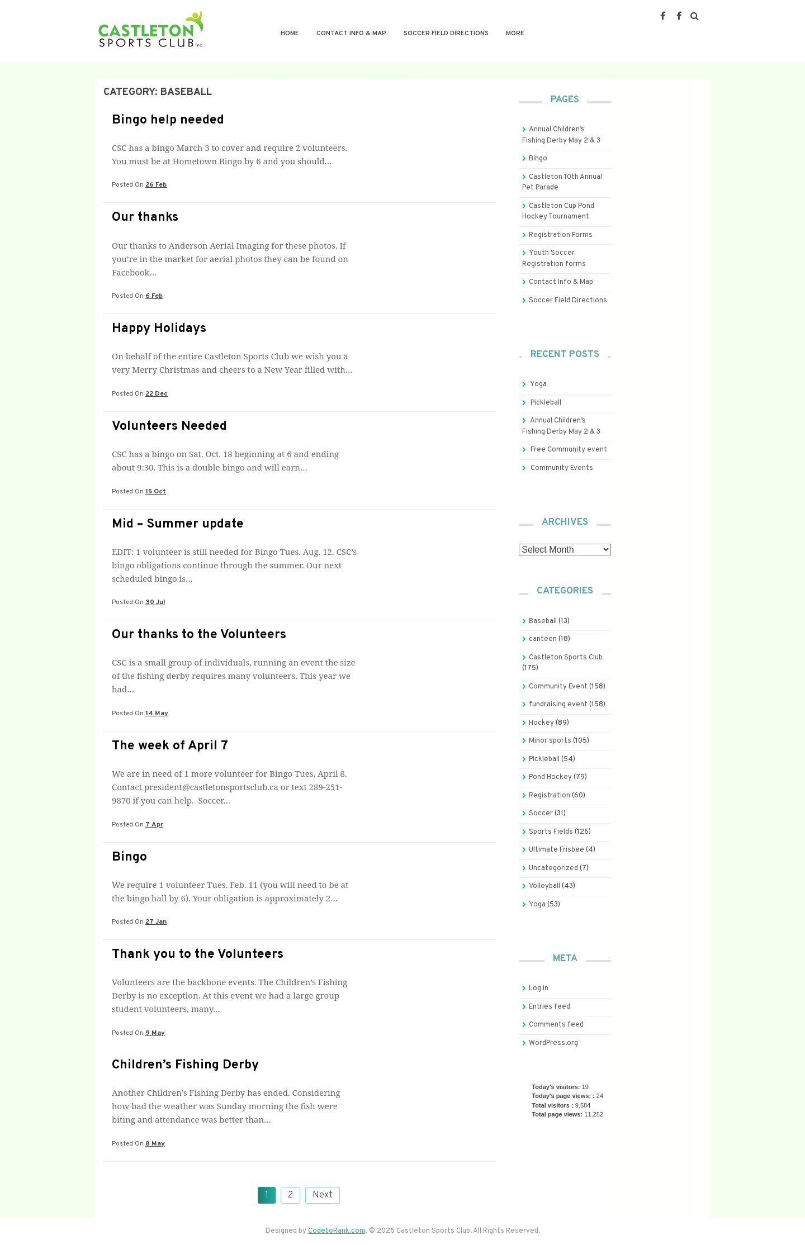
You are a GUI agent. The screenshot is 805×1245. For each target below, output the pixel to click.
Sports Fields (551, 832)
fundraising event (558, 704)
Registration (549, 795)
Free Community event (569, 449)
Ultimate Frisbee (556, 849)
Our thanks (145, 218)
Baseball (543, 621)
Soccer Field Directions (446, 33)
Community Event (558, 686)
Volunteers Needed (169, 427)
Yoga (538, 384)
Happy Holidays (159, 329)
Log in (538, 988)
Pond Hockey (550, 777)
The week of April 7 (170, 746)
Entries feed (549, 1006)
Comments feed (556, 1024)
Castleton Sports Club (566, 657)
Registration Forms (561, 235)
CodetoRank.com (337, 1231)
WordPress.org (553, 1043)
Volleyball (544, 886)
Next (322, 1195)
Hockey (541, 723)
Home (290, 33)
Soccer (541, 813)
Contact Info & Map (351, 33)
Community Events (562, 468)
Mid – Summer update (178, 524)
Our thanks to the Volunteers (199, 635)
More (515, 33)
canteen (543, 639)
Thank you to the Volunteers (197, 955)
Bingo (129, 857)
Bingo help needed (168, 120)
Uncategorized (553, 868)
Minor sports (550, 740)
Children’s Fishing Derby (185, 1065)
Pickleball (546, 402)
